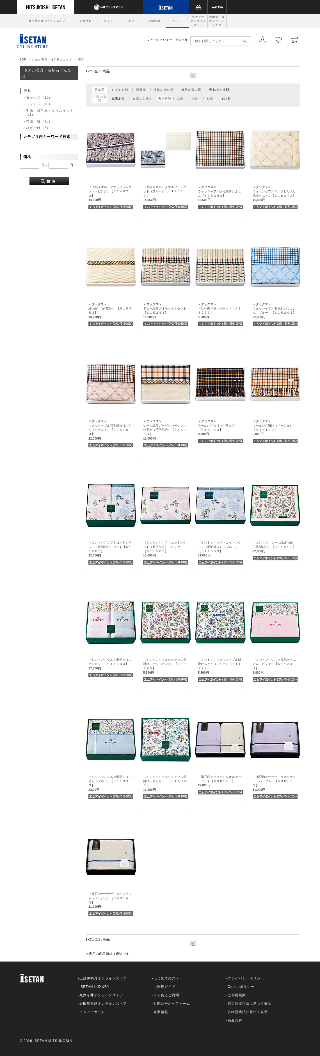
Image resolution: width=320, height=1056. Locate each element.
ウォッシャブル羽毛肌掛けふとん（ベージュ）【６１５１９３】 (110, 429)
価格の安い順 (164, 89)
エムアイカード (92, 1012)
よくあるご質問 (166, 995)
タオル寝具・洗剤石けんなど (52, 59)
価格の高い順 (191, 89)
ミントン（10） (39, 104)
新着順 (141, 89)
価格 (27, 157)
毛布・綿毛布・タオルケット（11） (49, 113)
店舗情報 (85, 20)
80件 (210, 98)
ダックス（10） (39, 98)
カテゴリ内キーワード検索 (46, 137)
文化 (131, 20)
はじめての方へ (166, 978)
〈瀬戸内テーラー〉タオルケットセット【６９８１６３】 (219, 781)
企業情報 (161, 1012)
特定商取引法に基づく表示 (249, 1004)
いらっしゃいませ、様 (168, 39)
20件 (180, 98)
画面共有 (235, 1020)
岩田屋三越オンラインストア (217, 20)
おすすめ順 (119, 89)
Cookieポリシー (241, 987)
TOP (23, 59)
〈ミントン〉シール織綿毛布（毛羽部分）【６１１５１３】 (274, 547)
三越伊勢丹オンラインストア (46, 20)
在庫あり (118, 98)
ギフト (108, 20)
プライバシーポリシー (246, 978)
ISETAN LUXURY (94, 987)
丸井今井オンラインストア (198, 20)
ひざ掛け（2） (38, 128)
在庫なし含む (142, 98)
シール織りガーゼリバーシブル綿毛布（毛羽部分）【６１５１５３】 (164, 429)
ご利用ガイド (164, 987)
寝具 (81, 59)
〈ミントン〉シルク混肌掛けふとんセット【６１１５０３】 (110, 664)
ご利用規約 (237, 995)
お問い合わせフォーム (172, 1004)
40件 (195, 98)
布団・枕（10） (39, 121)
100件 (226, 98)
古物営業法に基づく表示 (248, 1012)
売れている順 (219, 89)
